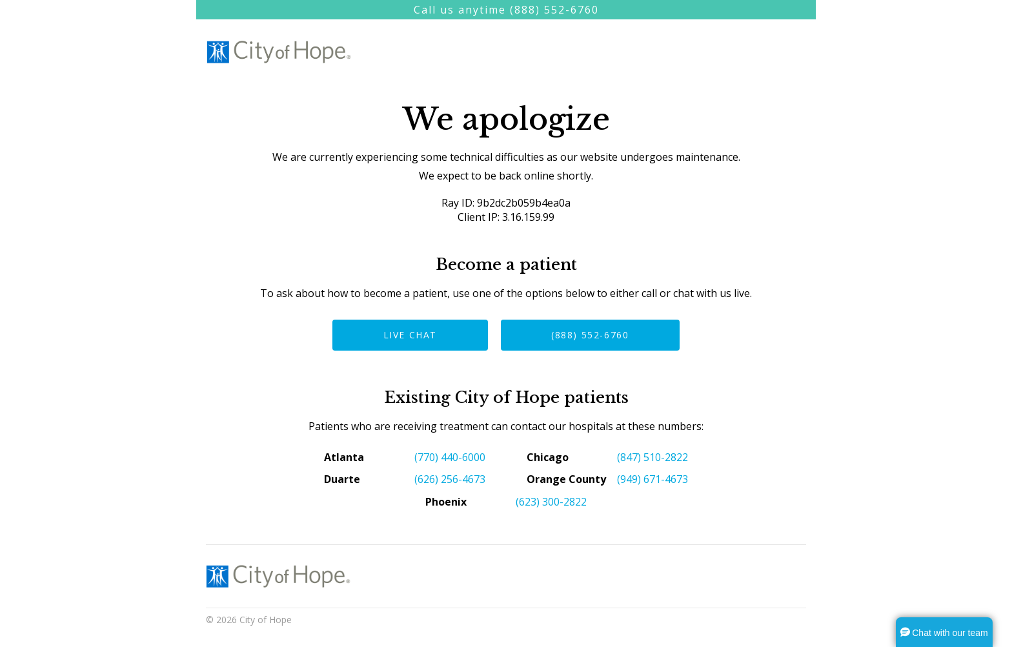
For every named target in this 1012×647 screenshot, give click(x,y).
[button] (944, 632)
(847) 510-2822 (652, 457)
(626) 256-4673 (449, 479)
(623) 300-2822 (551, 502)
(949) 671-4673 (652, 479)
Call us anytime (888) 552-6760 (506, 10)
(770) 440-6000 (449, 457)
